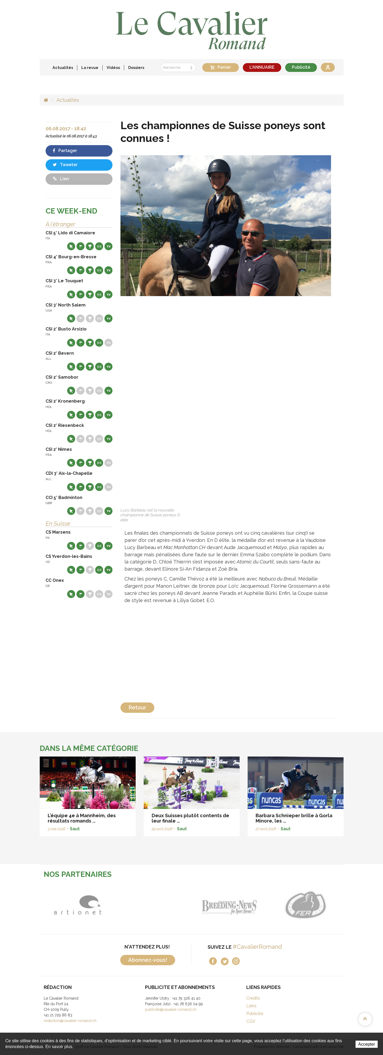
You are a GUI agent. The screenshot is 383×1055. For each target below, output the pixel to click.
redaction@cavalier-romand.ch (70, 1021)
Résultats (90, 246)
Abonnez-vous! (147, 960)
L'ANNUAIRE (262, 67)
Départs (80, 246)
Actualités (63, 67)
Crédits (253, 998)
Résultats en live (99, 246)
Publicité (301, 67)
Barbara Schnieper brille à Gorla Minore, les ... (294, 818)
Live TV (108, 246)
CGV (250, 1021)
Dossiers (136, 67)
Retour (137, 707)
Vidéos (113, 67)
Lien (61, 178)
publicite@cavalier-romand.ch (170, 1009)
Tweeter (65, 164)
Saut (75, 828)
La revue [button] (89, 67)
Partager (65, 150)
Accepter (366, 1044)
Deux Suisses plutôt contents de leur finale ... (190, 818)
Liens (251, 1005)
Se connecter (327, 67)
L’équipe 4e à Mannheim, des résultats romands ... (82, 818)
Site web (71, 246)
